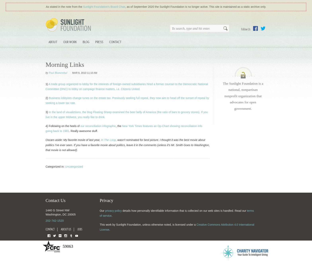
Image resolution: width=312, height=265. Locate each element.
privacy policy (113, 210)
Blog (86, 42)
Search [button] (225, 28)
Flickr (60, 235)
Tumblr (71, 235)
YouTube (76, 235)
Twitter (263, 28)
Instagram (65, 235)
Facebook (255, 28)
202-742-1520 (55, 220)
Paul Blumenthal (58, 72)
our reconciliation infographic (98, 126)
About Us (66, 229)
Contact (115, 42)
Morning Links (65, 64)
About (53, 42)
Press (99, 42)
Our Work (70, 42)
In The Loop (108, 140)
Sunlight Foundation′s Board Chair (104, 6)
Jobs (79, 229)
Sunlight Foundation (69, 25)
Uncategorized (74, 166)
